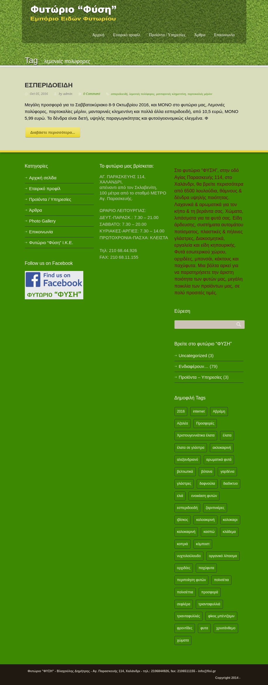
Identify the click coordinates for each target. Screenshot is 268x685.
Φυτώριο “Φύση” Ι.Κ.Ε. (51, 242)
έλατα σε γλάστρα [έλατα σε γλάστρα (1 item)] (191, 448)
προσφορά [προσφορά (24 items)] (209, 592)
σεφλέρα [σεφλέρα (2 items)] (183, 604)
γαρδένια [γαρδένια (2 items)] (227, 472)
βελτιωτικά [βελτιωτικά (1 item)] (185, 472)
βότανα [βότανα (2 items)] (206, 472)
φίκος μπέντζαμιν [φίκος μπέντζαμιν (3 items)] (221, 616)
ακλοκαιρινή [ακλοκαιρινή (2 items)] (221, 448)
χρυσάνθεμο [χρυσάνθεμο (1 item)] (226, 628)
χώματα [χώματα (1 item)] (183, 640)
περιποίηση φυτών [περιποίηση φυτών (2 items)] (191, 580)
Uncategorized (193, 355)
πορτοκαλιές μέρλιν (200, 94)
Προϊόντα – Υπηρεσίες (200, 377)
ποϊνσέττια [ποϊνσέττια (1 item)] (185, 592)
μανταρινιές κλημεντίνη (171, 94)
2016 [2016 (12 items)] (181, 411)
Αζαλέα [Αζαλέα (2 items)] (182, 423)
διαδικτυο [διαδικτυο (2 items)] (230, 483)
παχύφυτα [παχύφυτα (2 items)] (206, 568)
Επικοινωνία (224, 35)
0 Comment (91, 94)
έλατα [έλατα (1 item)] (227, 435)
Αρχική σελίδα (43, 177)
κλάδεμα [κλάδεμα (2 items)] (229, 532)
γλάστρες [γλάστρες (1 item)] (184, 483)
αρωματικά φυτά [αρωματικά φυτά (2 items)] (218, 460)
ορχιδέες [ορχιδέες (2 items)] (184, 568)
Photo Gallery (42, 220)
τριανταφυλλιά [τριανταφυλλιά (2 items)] (209, 604)
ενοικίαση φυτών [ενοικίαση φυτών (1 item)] (204, 496)
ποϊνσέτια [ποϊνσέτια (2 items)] (221, 580)
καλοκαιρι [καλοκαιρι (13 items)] (230, 520)
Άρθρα (199, 35)
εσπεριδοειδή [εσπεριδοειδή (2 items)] (187, 508)
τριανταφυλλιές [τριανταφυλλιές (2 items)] (188, 616)
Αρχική (98, 35)
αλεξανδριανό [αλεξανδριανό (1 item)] (187, 460)
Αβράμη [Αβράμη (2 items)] (219, 411)
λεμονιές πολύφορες (141, 94)
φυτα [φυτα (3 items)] (204, 628)
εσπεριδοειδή (119, 94)
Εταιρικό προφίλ (126, 35)
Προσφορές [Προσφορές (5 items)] (205, 423)
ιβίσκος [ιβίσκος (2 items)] (182, 520)
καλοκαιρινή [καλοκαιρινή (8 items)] (186, 532)
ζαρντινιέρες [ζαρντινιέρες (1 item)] (215, 508)
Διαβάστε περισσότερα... (52, 132)
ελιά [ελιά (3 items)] (180, 496)
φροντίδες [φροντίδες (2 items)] (185, 628)
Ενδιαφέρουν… (194, 366)
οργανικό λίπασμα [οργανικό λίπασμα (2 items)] (223, 556)
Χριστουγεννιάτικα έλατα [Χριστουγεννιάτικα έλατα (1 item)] (196, 435)
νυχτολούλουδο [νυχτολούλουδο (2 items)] (189, 556)
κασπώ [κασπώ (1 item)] (209, 532)
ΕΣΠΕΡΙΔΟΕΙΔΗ (49, 85)
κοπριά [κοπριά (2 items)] (182, 544)
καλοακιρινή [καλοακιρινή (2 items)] (205, 520)
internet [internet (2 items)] (199, 411)
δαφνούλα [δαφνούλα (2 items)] (207, 483)
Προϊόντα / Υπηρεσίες (167, 35)
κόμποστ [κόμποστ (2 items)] (203, 544)
